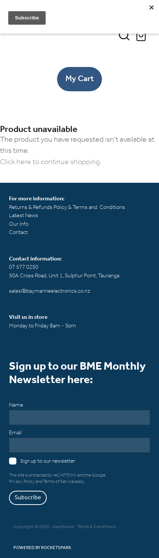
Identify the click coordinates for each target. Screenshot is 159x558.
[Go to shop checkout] (142, 35)
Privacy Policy (22, 481)
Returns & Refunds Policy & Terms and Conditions (67, 207)
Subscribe (28, 497)
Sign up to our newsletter (47, 461)
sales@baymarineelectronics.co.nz (49, 291)
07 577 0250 (23, 267)
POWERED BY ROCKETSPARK (42, 547)
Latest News (23, 215)
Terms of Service (58, 481)
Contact (18, 232)
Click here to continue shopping (50, 162)
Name (16, 405)
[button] (124, 35)
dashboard (63, 526)
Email (15, 433)
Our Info (18, 224)
